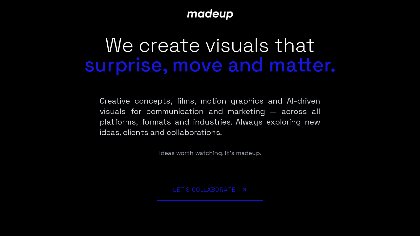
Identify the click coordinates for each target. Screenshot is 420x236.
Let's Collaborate (210, 189)
